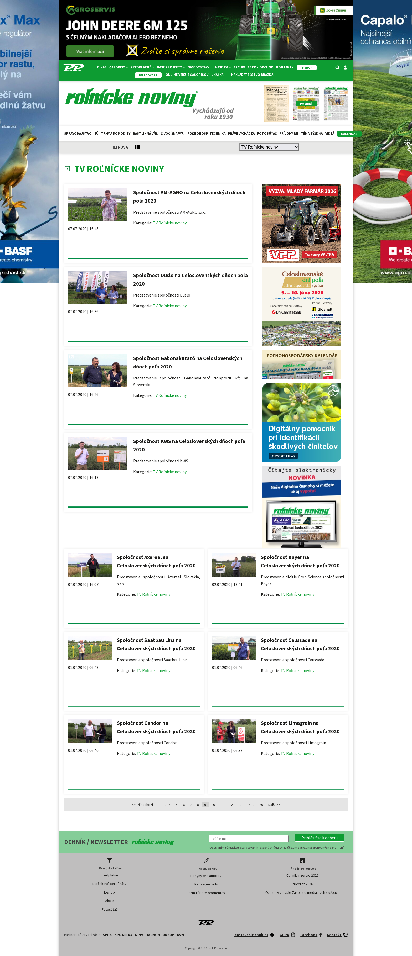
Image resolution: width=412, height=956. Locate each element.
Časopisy (118, 67)
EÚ (96, 133)
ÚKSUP (168, 934)
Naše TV (223, 67)
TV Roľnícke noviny (170, 222)
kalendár (349, 133)
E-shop (109, 892)
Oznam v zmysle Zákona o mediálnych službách (302, 892)
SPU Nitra (123, 934)
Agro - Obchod (261, 67)
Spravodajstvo (78, 133)
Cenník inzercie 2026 (302, 875)
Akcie (109, 900)
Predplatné (142, 67)
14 (249, 804)
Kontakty (284, 67)
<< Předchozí (142, 804)
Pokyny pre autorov (206, 875)
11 (222, 804)
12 (231, 804)
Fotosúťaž (267, 133)
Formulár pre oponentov (206, 892)
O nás (102, 67)
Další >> (274, 804)
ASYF (181, 934)
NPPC (139, 934)
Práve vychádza (241, 133)
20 (261, 804)
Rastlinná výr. (145, 133)
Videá (329, 133)
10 (213, 804)
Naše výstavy (200, 67)
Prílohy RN (288, 133)
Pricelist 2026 (302, 883)
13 (240, 804)
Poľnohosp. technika (206, 133)
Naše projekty (171, 67)
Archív (239, 67)
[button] (319, 838)
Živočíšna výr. (173, 133)
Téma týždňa (312, 133)
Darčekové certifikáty (109, 883)
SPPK (107, 934)
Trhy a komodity (115, 133)
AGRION (153, 934)
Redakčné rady (206, 884)
